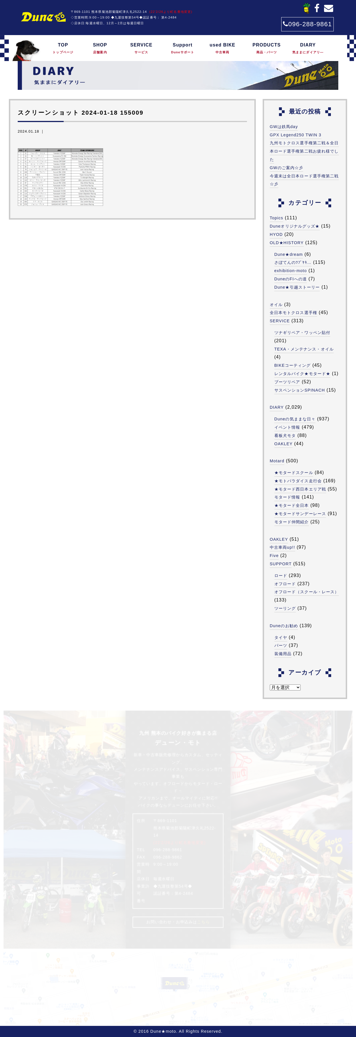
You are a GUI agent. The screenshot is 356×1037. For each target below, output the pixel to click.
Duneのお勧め (284, 625)
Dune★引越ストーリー (297, 287)
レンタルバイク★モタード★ (302, 373)
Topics (276, 218)
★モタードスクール (293, 472)
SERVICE (141, 48)
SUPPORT (281, 564)
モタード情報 (287, 497)
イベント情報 (287, 427)
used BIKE (222, 48)
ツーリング (285, 608)
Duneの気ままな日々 (295, 419)
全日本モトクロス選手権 (293, 312)
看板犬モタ (285, 435)
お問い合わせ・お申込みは (178, 922)
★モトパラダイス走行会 (298, 481)
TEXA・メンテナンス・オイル (304, 349)
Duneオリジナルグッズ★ (295, 226)
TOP (63, 48)
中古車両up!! (282, 547)
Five (274, 555)
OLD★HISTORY (287, 242)
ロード (280, 575)
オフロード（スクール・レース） (306, 592)
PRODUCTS (266, 48)
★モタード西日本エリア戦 (300, 489)
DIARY (308, 48)
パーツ (280, 645)
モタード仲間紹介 (291, 522)
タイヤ (280, 637)
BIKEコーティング (292, 365)
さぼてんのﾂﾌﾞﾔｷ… (293, 262)
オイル (276, 304)
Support (182, 48)
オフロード (285, 584)
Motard (277, 461)
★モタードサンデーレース (300, 513)
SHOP (100, 48)
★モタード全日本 (291, 505)
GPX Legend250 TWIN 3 (295, 135)
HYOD (276, 234)
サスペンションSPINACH (299, 390)
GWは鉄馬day (284, 126)
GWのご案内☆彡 (286, 167)
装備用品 (282, 653)
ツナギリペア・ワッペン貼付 (302, 332)
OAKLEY (283, 443)
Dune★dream (288, 254)
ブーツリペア (287, 382)
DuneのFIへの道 (290, 279)
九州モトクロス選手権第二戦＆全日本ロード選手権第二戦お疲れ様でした (304, 151)
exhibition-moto (290, 270)
